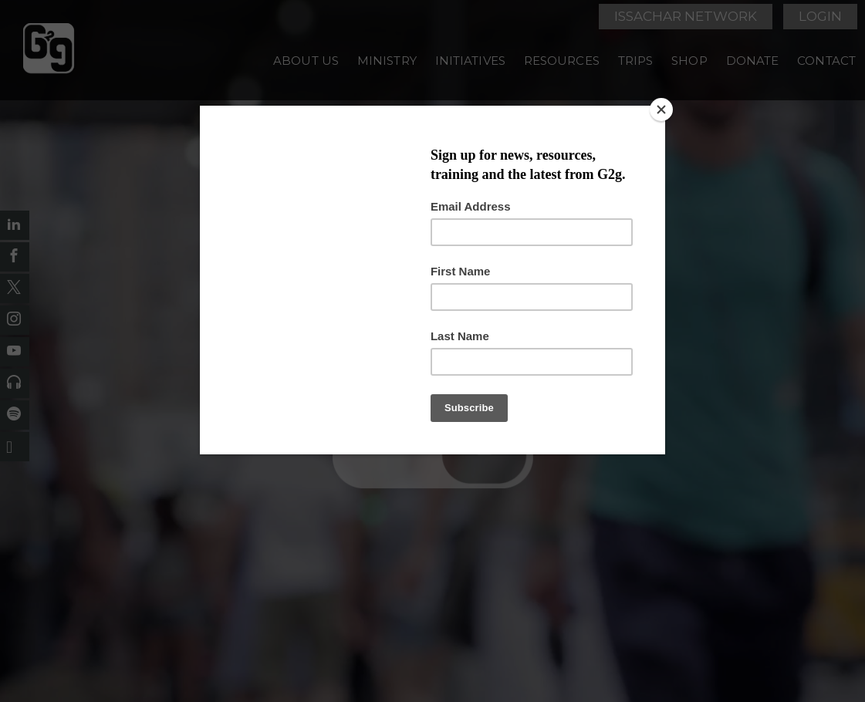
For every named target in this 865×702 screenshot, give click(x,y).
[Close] (661, 109)
